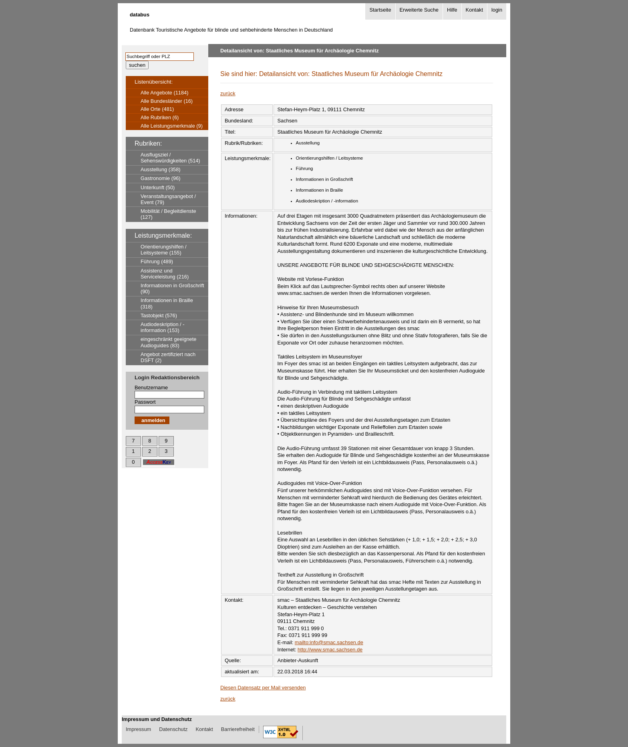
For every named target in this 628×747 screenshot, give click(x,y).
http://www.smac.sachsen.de (330, 650)
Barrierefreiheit (238, 729)
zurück (227, 93)
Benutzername (151, 388)
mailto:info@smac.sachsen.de (329, 642)
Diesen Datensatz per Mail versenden (263, 688)
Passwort (145, 402)
